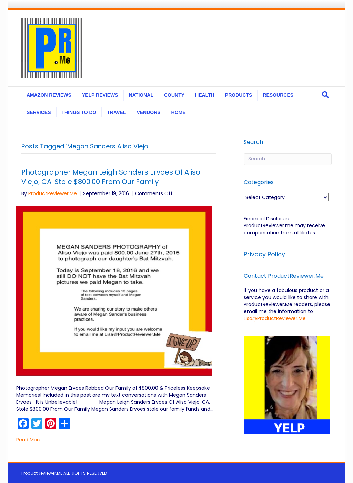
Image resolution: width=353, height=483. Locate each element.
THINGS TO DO (79, 112)
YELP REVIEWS (100, 95)
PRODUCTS (238, 95)
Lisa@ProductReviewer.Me (275, 318)
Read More (29, 439)
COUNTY (174, 95)
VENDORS (148, 112)
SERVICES (39, 112)
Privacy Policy (265, 254)
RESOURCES (278, 95)
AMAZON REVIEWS (49, 95)
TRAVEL (116, 112)
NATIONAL (141, 95)
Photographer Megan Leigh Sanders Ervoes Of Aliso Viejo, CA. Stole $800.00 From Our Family (110, 177)
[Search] (325, 94)
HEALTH (204, 95)
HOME (178, 112)
